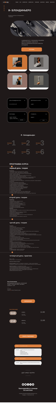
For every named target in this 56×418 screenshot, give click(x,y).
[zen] (33, 400)
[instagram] (23, 400)
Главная (17, 2)
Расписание (37, 2)
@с (11, 300)
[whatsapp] (25, 400)
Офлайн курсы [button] (30, 2)
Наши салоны (52, 2)
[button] (43, 126)
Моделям (47, 2)
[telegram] (30, 400)
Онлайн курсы (24, 2)
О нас (20, 2)
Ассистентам (42, 2)
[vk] (28, 400)
